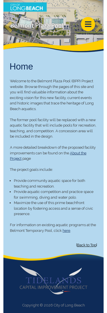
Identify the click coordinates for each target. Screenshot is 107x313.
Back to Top (86, 245)
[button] (5, 23)
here (66, 230)
